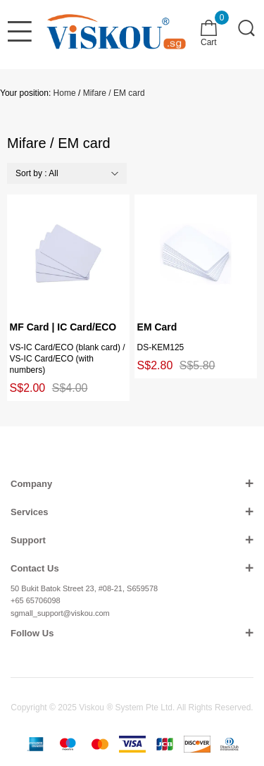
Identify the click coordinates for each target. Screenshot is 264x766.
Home (65, 93)
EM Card (157, 327)
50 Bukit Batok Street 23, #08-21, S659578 (84, 588)
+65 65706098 (36, 600)
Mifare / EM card (114, 93)
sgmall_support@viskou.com (60, 613)
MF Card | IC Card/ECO (63, 327)
